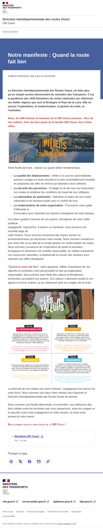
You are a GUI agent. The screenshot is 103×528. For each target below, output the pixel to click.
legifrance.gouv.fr (62, 501)
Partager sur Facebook (11, 461)
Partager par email (38, 461)
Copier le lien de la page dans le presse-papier (48, 461)
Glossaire (20, 512)
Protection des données (58, 512)
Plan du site (8, 512)
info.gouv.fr (9, 501)
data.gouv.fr (86, 501)
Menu (98, 4)
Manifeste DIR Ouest (27, 436)
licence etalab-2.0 (65, 524)
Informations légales (36, 512)
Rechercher (92, 4)
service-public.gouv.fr (34, 501)
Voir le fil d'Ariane (10, 31)
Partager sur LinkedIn (29, 461)
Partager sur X (20, 461)
